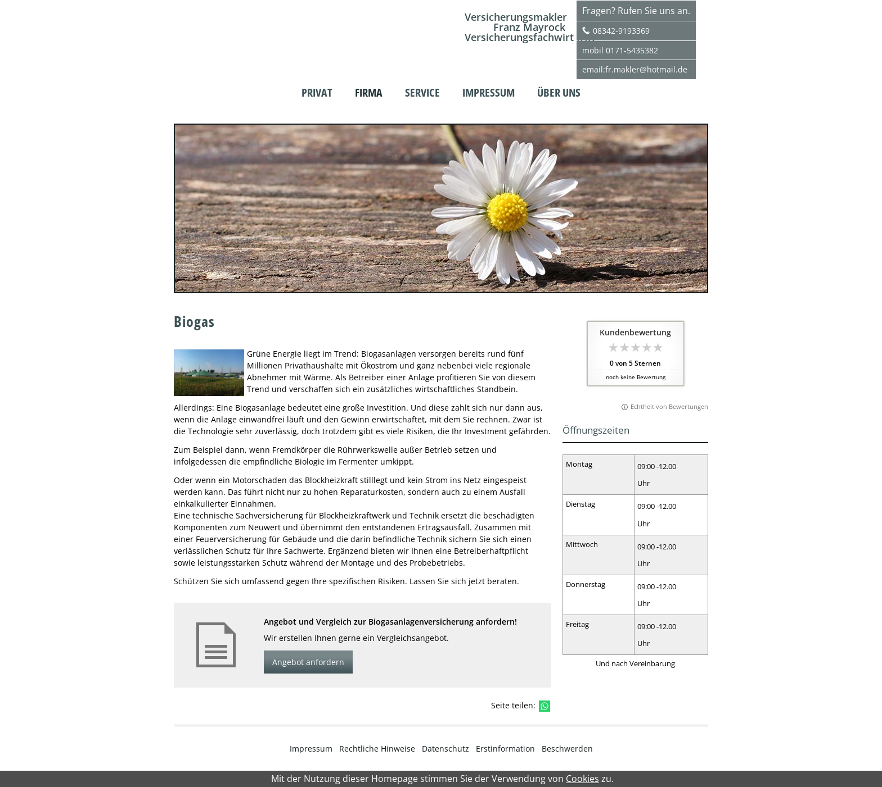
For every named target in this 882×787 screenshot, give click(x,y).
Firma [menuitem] (368, 92)
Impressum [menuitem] (488, 92)
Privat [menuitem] (317, 92)
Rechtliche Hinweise (377, 748)
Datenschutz (445, 748)
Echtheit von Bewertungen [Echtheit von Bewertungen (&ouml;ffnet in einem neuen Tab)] (669, 406)
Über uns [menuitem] (558, 92)
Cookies (582, 779)
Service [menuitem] (422, 92)
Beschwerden (567, 748)
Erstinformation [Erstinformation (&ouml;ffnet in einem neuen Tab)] (505, 748)
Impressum (311, 748)
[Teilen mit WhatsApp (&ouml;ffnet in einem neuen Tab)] (544, 706)
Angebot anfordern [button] (308, 662)
